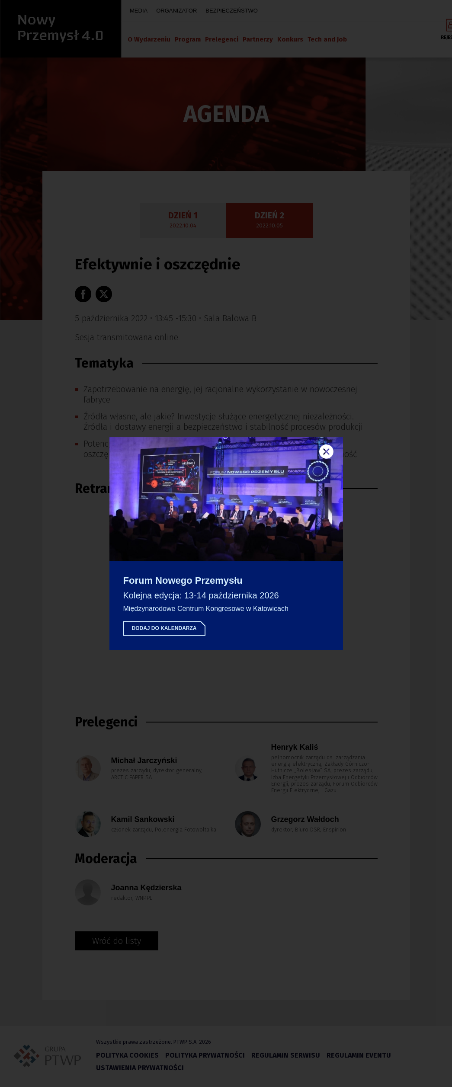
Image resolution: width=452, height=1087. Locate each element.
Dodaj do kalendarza (164, 628)
